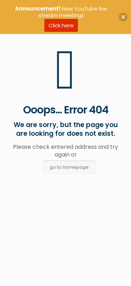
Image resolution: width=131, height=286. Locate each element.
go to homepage (69, 167)
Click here (61, 25)
